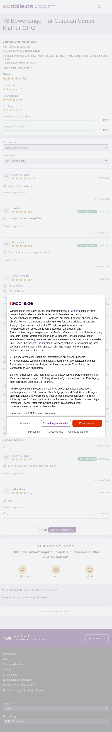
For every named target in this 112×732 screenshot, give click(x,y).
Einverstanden (87, 423)
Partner (74, 310)
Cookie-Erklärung (78, 431)
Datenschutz (56, 431)
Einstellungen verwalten (56, 423)
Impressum (34, 431)
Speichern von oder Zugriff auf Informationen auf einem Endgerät (49, 357)
